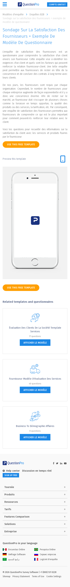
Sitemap (6, 576)
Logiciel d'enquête (46, 559)
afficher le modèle (35, 342)
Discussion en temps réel (36, 470)
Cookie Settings (53, 576)
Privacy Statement (21, 576)
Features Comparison (16, 516)
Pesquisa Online (45, 549)
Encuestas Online (14, 549)
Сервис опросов (45, 554)
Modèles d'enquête (16, 14)
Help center (11, 470)
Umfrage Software (14, 554)
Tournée (9, 487)
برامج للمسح (11, 559)
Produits (9, 494)
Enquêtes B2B (40, 14)
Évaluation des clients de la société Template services (35, 329)
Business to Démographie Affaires (35, 426)
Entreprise (10, 531)
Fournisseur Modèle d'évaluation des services (35, 378)
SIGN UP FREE (10, 475)
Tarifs (7, 509)
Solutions (10, 524)
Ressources (11, 501)
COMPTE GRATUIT (57, 4)
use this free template (21, 144)
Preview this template (14, 158)
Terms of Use (38, 576)
